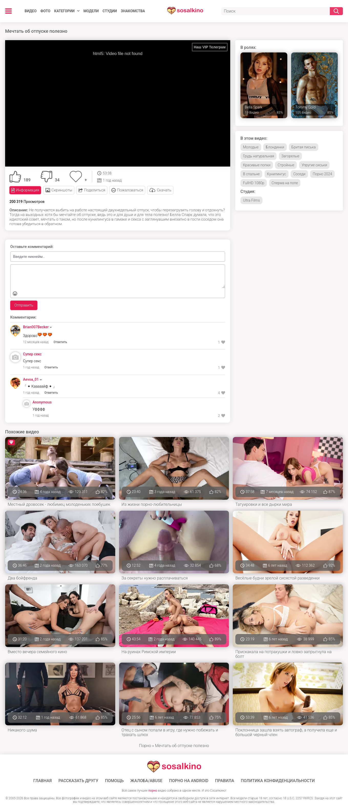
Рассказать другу (78, 781)
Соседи (299, 174)
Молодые (251, 147)
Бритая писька (303, 147)
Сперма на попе (285, 183)
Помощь (114, 781)
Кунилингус (276, 174)
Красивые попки (256, 165)
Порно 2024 (322, 174)
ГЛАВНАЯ (42, 781)
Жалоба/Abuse (146, 781)
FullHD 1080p (253, 183)
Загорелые (290, 156)
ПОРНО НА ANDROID (188, 781)
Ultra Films (251, 200)
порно (152, 790)
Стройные (286, 165)
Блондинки (275, 147)
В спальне (251, 174)
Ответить (60, 342)
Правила (224, 781)
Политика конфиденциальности (278, 781)
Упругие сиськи (314, 165)
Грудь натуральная (258, 156)
